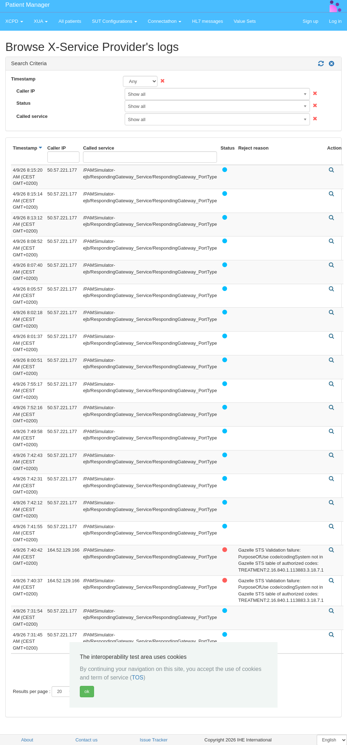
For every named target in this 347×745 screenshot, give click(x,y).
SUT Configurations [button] (114, 21)
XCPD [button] (14, 21)
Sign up (310, 21)
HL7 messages (207, 21)
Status (23, 103)
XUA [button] (41, 21)
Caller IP (25, 91)
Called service (31, 116)
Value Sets (245, 21)
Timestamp (23, 79)
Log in (335, 21)
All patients (69, 21)
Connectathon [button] (165, 21)
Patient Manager (27, 4)
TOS (138, 677)
